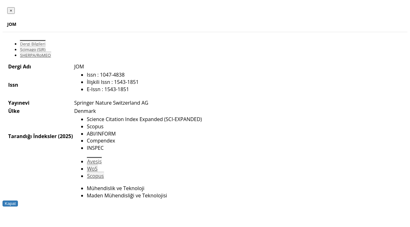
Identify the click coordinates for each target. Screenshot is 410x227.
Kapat (10, 203)
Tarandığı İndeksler (32, 136)
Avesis (94, 161)
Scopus (95, 175)
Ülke (13, 111)
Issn (13, 84)
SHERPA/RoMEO (35, 55)
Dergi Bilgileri (32, 44)
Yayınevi (19, 102)
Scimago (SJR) (32, 49)
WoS (92, 168)
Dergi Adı (19, 66)
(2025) (65, 136)
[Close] (11, 10)
